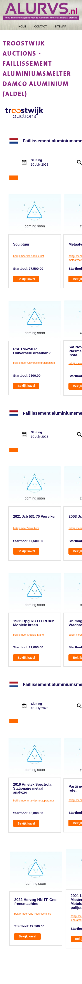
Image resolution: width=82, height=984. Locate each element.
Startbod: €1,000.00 (28, 647)
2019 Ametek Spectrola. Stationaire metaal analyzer (32, 788)
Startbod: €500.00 (26, 375)
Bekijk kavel (26, 279)
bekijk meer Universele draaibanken (34, 362)
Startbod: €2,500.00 (29, 926)
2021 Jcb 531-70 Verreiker (34, 516)
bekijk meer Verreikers (26, 528)
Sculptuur (21, 244)
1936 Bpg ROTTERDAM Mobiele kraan (33, 623)
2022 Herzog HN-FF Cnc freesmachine (35, 902)
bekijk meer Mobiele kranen (29, 634)
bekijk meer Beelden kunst (28, 256)
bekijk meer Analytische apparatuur (33, 800)
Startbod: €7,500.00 (28, 268)
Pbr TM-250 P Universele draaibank (32, 351)
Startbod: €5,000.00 (28, 813)
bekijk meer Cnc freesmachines (32, 913)
